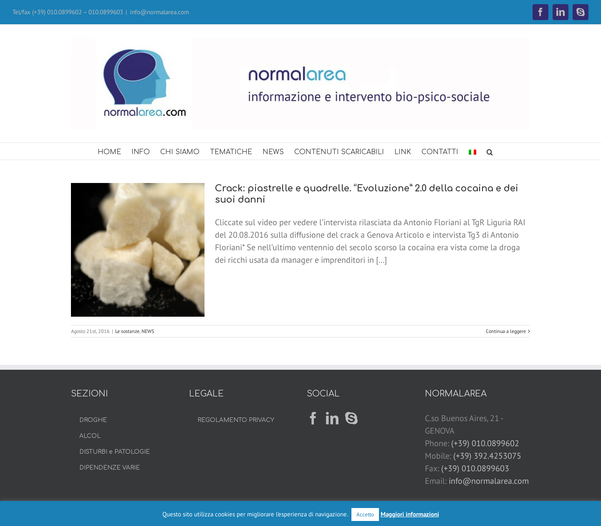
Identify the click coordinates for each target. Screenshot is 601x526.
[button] (490, 151)
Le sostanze (127, 331)
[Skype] (351, 418)
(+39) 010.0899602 (485, 443)
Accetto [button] (365, 514)
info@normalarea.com (159, 12)
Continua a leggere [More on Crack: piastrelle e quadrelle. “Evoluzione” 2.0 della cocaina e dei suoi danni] (506, 331)
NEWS (147, 331)
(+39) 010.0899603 (475, 468)
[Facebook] (313, 418)
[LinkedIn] (332, 418)
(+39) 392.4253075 (487, 455)
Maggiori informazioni (410, 514)
